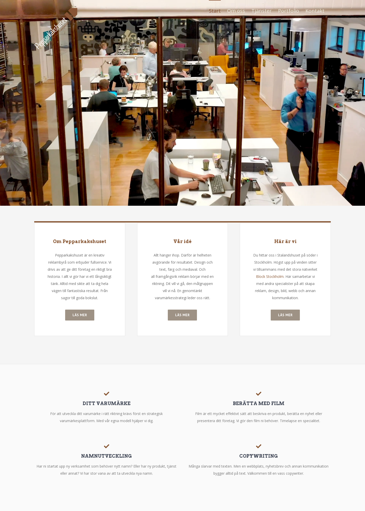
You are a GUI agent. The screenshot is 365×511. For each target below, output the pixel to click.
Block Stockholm (270, 276)
